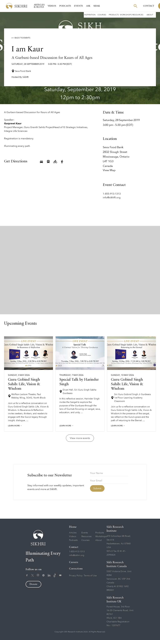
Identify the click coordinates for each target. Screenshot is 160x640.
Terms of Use (90, 575)
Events (78, 6)
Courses (102, 14)
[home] (16, 6)
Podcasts (65, 6)
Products (114, 14)
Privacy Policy (75, 575)
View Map (109, 170)
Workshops (126, 14)
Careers (73, 562)
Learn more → (15, 425)
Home (73, 527)
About (150, 14)
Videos (52, 6)
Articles (73, 532)
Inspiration (89, 14)
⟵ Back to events (21, 38)
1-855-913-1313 (77, 551)
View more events (80, 438)
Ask (88, 6)
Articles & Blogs (39, 6)
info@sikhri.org (76, 555)
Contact (148, 6)
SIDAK (96, 6)
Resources (137, 14)
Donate (33, 584)
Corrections (76, 568)
